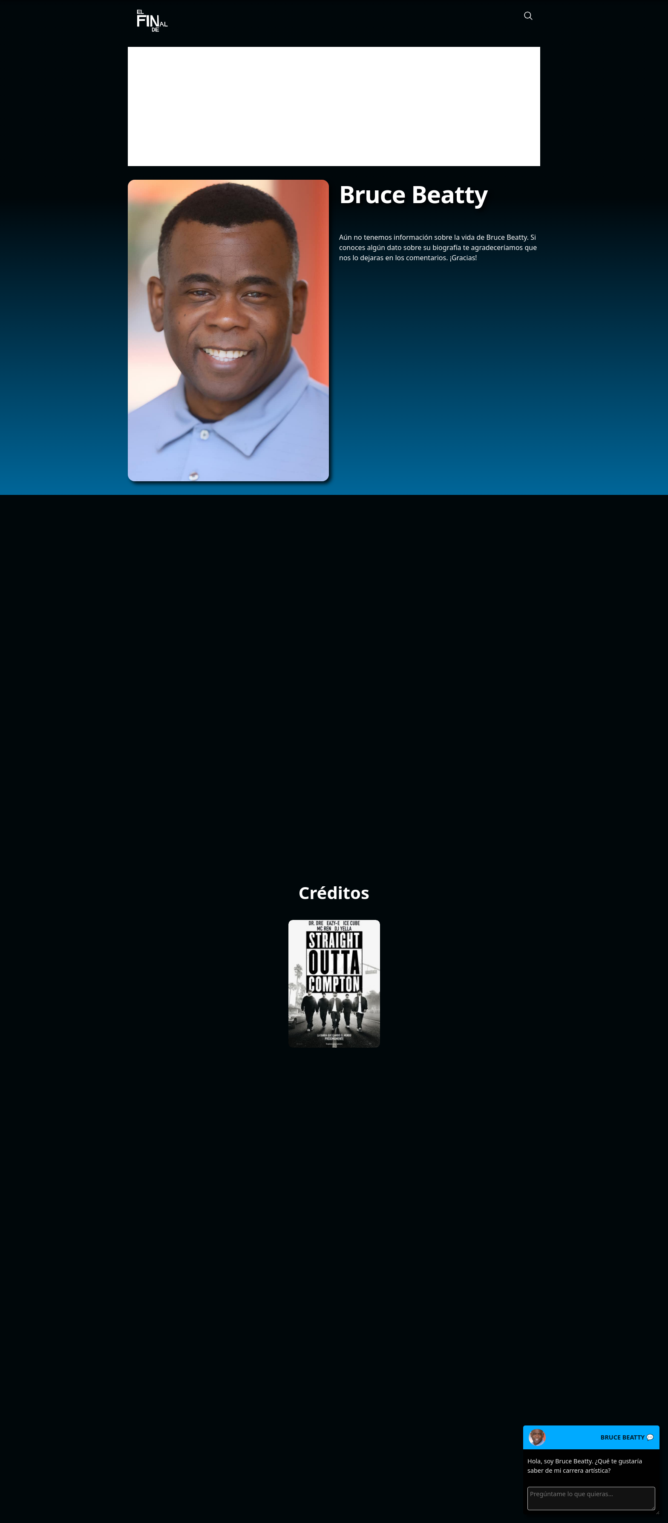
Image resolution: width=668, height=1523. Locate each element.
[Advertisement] (334, 106)
